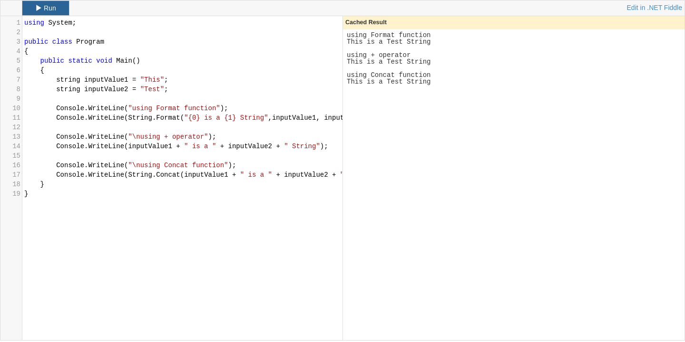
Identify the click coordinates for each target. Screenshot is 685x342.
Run (45, 8)
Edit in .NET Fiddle (654, 7)
